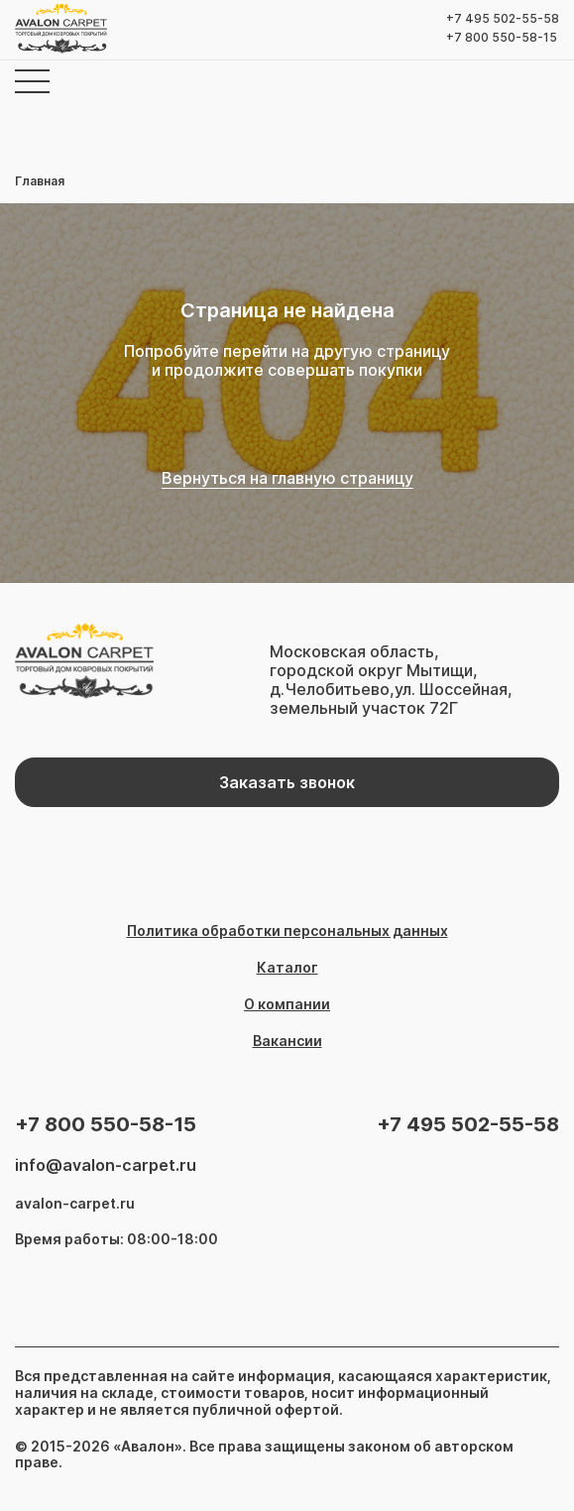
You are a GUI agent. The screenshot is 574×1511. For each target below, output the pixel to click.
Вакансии (287, 1041)
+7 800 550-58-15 (501, 38)
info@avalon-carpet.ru (105, 1165)
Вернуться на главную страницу (287, 478)
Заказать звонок (287, 782)
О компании (287, 1004)
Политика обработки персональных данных (287, 931)
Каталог (287, 968)
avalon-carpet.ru (75, 1204)
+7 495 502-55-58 (502, 19)
